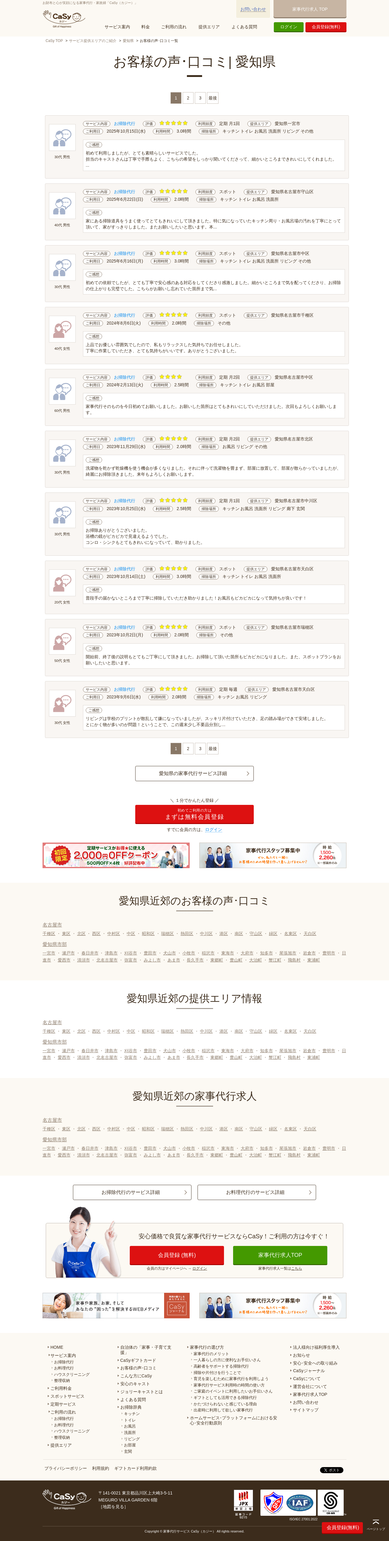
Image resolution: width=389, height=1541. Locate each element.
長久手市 (195, 960)
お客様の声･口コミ (138, 1367)
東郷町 (216, 960)
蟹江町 (275, 960)
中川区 (206, 933)
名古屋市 (52, 924)
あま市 (173, 960)
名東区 (290, 933)
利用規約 (100, 1468)
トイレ (130, 1420)
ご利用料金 (61, 1388)
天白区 (310, 933)
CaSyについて (306, 1378)
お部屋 (130, 1445)
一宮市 (49, 953)
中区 (131, 933)
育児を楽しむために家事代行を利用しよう (231, 1378)
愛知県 (128, 41)
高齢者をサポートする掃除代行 (221, 1366)
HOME (56, 1347)
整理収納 (62, 1380)
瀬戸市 (68, 953)
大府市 (247, 953)
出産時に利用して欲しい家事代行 (223, 1410)
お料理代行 (64, 1368)
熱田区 (187, 933)
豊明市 (328, 953)
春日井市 (89, 953)
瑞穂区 (167, 933)
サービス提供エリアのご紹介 (92, 41)
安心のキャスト (135, 1383)
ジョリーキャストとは (141, 1391)
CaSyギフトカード (138, 1360)
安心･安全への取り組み (315, 1363)
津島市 (111, 953)
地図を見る (113, 1506)
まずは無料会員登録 (194, 814)
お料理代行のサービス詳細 (255, 1192)
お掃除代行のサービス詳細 (131, 1192)
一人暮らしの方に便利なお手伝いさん (227, 1360)
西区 (96, 933)
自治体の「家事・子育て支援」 (145, 1350)
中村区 (113, 933)
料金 (145, 26)
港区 (223, 933)
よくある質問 (244, 26)
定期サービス (63, 1404)
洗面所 (130, 1432)
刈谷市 (130, 953)
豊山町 (236, 960)
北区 (81, 933)
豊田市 (150, 953)
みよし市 (152, 960)
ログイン (288, 26)
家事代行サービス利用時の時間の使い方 (229, 1385)
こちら (296, 1268)
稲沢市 (208, 953)
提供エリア (209, 26)
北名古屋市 (107, 960)
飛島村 (294, 960)
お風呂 (130, 1426)
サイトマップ (305, 1409)
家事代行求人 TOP (310, 9)
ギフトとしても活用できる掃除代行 (225, 1397)
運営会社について (310, 1386)
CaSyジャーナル (309, 1370)
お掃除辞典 (131, 1407)
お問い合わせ (253, 9)
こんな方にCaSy (136, 1375)
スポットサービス (67, 1396)
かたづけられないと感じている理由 (225, 1404)
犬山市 (169, 953)
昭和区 (148, 933)
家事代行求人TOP (280, 1255)
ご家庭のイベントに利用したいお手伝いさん (233, 1391)
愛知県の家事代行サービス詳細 (193, 773)
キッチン (132, 1413)
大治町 (255, 960)
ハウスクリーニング (72, 1374)
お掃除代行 (64, 1362)
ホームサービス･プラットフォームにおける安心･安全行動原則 (233, 1420)
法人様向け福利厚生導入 (316, 1347)
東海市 (227, 953)
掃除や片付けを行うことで (217, 1372)
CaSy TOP (54, 41)
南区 (239, 933)
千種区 (49, 933)
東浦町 (313, 960)
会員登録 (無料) (177, 1255)
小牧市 (188, 953)
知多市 (266, 953)
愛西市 (64, 960)
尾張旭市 (287, 953)
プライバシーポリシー (65, 1468)
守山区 (256, 933)
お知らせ (301, 1355)
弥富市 (130, 960)
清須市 (83, 960)
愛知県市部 (55, 944)
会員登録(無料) (326, 26)
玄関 (128, 1451)
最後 (212, 98)
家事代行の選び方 (207, 1347)
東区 (66, 933)
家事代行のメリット (211, 1353)
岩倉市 (309, 953)
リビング (132, 1439)
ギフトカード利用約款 (135, 1468)
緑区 (273, 933)
